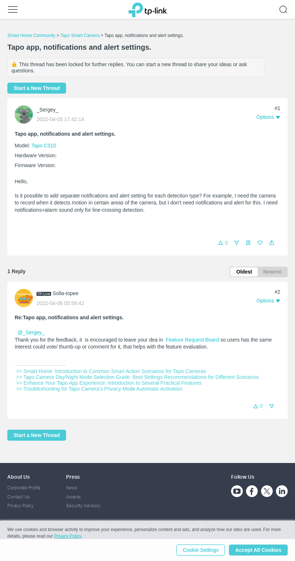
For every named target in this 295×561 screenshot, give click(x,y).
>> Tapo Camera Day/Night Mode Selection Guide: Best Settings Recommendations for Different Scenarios (137, 377)
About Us (18, 477)
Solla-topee (65, 293)
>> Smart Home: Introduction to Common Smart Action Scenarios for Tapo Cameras (111, 371)
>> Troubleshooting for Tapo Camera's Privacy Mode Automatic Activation (99, 389)
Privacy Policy (20, 505)
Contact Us (18, 497)
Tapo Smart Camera (79, 35)
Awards (73, 497)
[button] (272, 243)
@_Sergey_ (31, 333)
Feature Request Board (192, 340)
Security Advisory (83, 505)
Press (73, 477)
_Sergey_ (47, 110)
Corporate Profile (24, 487)
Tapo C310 (43, 145)
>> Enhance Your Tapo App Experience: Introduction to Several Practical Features (109, 383)
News (71, 487)
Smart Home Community (31, 35)
